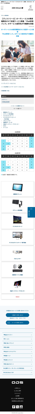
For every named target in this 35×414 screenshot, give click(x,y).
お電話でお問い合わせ (17, 315)
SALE (4, 126)
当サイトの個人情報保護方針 (17, 398)
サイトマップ (17, 393)
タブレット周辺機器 (8, 114)
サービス (5, 127)
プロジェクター (7, 121)
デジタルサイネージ (8, 115)
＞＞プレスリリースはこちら (8, 83)
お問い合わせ (33, 213)
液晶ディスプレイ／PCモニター (11, 124)
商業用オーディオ (7, 122)
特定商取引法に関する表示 (17, 401)
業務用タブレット (7, 112)
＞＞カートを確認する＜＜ (17, 106)
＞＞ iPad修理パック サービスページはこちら (12, 87)
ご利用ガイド (17, 388)
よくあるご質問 (17, 390)
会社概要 (17, 395)
